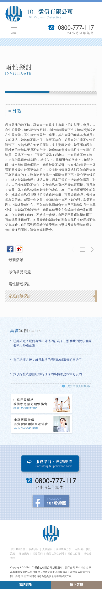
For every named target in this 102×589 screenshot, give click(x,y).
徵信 (23, 576)
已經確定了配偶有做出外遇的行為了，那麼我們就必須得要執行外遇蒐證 (52, 343)
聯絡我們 (38, 553)
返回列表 (82, 249)
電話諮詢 (25, 585)
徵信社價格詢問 (55, 553)
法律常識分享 (63, 549)
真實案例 (47, 549)
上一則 (73, 249)
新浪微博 (19, 249)
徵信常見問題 (20, 272)
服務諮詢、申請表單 (51, 464)
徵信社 (84, 567)
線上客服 (76, 585)
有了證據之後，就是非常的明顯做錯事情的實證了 (47, 359)
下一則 (92, 249)
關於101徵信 (18, 549)
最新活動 (16, 260)
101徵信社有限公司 (39, 13)
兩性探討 (80, 549)
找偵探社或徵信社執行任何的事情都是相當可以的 (47, 374)
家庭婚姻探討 (20, 296)
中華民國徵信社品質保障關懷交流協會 (41, 424)
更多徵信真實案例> (79, 386)
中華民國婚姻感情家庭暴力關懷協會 (41, 404)
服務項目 (34, 549)
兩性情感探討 (20, 284)
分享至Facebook (10, 249)
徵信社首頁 (74, 553)
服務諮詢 (24, 553)
